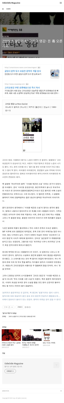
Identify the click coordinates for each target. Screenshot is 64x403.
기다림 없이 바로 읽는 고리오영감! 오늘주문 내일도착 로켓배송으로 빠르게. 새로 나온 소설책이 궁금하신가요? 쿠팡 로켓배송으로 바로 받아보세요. (32, 91)
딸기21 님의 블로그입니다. (13, 366)
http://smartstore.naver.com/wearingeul (21, 67)
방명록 (8, 9)
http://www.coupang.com (15, 84)
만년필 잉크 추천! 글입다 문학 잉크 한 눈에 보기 (23, 74)
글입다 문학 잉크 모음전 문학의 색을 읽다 (23, 71)
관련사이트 (5, 391)
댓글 (3, 353)
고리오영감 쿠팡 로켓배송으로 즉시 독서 (22, 87)
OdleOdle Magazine (11, 3)
